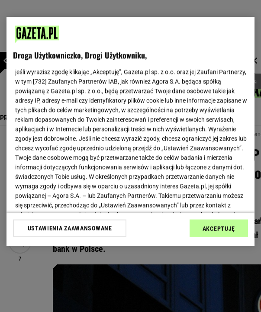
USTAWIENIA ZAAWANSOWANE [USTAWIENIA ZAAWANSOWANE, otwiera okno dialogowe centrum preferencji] (70, 228)
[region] (130, 131)
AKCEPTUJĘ (219, 228)
